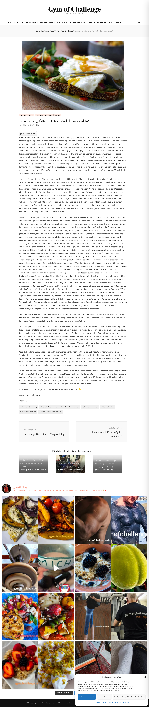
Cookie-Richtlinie (100, 702)
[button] (144, 677)
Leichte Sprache (77, 23)
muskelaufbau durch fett (28, 412)
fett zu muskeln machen (90, 407)
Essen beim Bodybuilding (49, 407)
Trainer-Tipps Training (104, 463)
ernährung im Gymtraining (28, 407)
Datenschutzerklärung (114, 702)
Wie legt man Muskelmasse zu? (33, 469)
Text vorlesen (27, 133)
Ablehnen (104, 697)
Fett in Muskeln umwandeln (69, 407)
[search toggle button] (139, 23)
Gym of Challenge (74, 9)
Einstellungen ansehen (129, 697)
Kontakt (61, 23)
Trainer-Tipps (46, 23)
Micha (24, 125)
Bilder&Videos (29, 23)
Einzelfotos (62, 463)
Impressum (125, 702)
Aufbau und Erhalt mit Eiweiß (70, 469)
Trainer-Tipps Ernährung (48, 115)
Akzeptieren (87, 697)
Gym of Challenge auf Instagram (105, 23)
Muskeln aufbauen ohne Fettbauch (50, 412)
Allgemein (99, 460)
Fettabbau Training (107, 407)
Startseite (13, 23)
